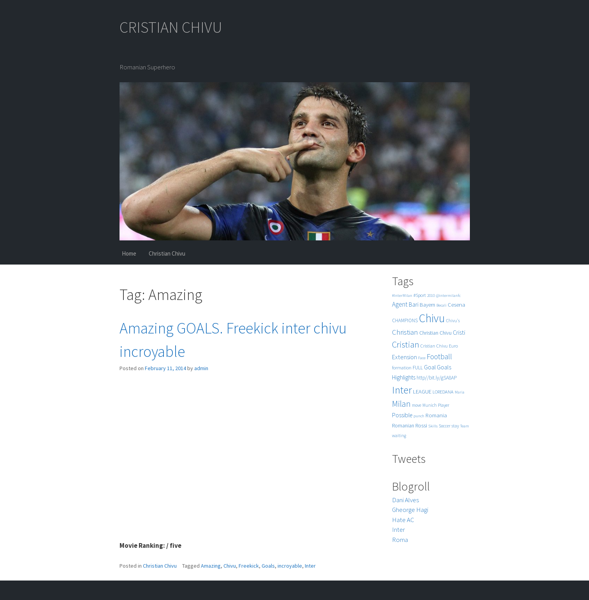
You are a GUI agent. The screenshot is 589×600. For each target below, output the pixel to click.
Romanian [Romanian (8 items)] (403, 425)
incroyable (290, 565)
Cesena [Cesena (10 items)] (456, 304)
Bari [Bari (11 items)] (413, 304)
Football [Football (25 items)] (439, 356)
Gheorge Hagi (410, 509)
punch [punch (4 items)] (418, 415)
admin (201, 368)
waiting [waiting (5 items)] (399, 435)
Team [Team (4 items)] (464, 426)
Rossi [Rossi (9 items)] (421, 425)
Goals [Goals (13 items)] (444, 367)
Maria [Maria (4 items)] (459, 392)
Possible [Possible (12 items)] (402, 415)
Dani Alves (405, 500)
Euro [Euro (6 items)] (453, 346)
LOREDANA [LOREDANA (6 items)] (443, 392)
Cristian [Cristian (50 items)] (405, 344)
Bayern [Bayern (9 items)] (427, 304)
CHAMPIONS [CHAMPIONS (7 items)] (405, 320)
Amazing (211, 565)
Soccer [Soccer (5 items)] (444, 426)
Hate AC (403, 519)
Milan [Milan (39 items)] (401, 404)
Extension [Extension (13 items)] (404, 357)
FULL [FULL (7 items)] (418, 367)
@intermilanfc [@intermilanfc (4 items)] (448, 295)
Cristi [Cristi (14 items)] (459, 332)
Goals (268, 565)
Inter (310, 565)
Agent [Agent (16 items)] (400, 304)
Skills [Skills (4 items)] (433, 426)
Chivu (229, 565)
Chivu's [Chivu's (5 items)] (453, 320)
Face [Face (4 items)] (421, 357)
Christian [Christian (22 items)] (405, 332)
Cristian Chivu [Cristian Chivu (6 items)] (434, 346)
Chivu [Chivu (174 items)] (432, 318)
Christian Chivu (167, 253)
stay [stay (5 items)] (455, 426)
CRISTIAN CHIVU (171, 27)
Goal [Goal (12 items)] (430, 367)
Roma (400, 539)
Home (129, 253)
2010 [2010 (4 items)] (431, 295)
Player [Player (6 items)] (443, 405)
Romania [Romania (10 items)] (436, 415)
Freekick (249, 565)
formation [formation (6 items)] (401, 368)
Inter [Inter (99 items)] (402, 389)
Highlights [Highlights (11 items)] (403, 377)
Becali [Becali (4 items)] (441, 305)
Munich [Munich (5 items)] (429, 405)
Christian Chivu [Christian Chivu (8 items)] (435, 333)
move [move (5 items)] (416, 405)
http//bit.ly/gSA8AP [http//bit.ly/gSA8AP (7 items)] (437, 377)
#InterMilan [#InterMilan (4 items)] (402, 295)
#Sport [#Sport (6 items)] (419, 295)
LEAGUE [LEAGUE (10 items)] (422, 391)
